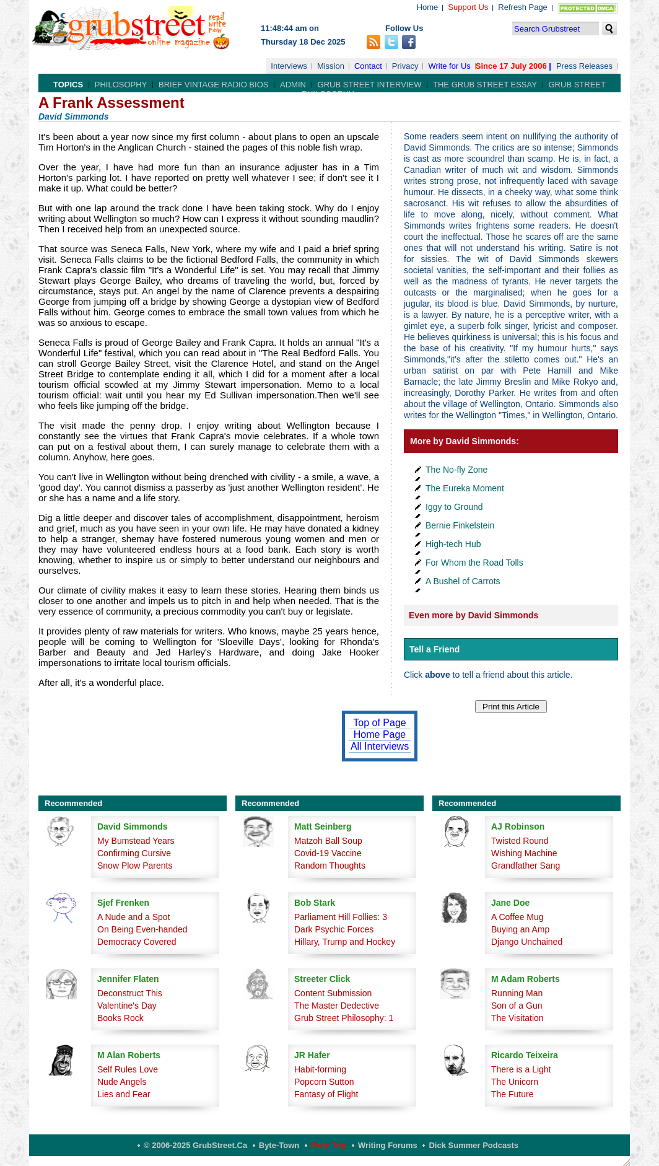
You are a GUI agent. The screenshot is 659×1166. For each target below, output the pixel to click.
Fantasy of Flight (326, 1094)
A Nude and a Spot (133, 917)
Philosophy (121, 84)
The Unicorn (514, 1082)
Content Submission (333, 993)
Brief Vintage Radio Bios (213, 84)
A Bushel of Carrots (463, 581)
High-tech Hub (453, 544)
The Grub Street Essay (485, 84)
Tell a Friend (434, 649)
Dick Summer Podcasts (473, 1145)
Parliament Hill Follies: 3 (340, 917)
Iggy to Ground (454, 507)
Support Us (468, 7)
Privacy (405, 66)
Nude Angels (121, 1082)
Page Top (329, 1145)
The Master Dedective (336, 1005)
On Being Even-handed (142, 929)
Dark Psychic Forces (333, 929)
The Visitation (517, 1018)
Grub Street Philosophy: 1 (343, 1018)
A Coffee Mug (517, 917)
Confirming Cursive (134, 853)
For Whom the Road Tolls (474, 563)
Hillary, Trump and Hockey (344, 942)
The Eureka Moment (465, 488)
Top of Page (379, 722)
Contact (368, 66)
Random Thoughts (329, 865)
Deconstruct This (129, 993)
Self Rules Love (127, 1069)
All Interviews (380, 746)
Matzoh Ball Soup (328, 841)
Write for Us (449, 66)
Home (428, 7)
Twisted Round (520, 841)
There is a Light (521, 1069)
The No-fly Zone (456, 470)
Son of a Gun (517, 1005)
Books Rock (120, 1018)
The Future (512, 1094)
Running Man (517, 993)
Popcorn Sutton (324, 1082)
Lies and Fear (124, 1094)
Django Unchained (526, 942)
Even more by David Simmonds (473, 615)
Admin (293, 84)
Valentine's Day (127, 1005)
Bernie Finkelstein (460, 525)
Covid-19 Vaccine (328, 853)
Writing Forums (387, 1145)
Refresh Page (523, 7)
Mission (330, 66)
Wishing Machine (524, 853)
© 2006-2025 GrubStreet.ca (195, 1145)
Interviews (289, 66)
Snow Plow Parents (134, 865)
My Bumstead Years (136, 841)
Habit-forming (320, 1069)
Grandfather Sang (525, 865)
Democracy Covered (137, 942)
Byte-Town (279, 1145)
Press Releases (584, 66)
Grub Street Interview (370, 84)
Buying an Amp (520, 929)
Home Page (380, 734)
